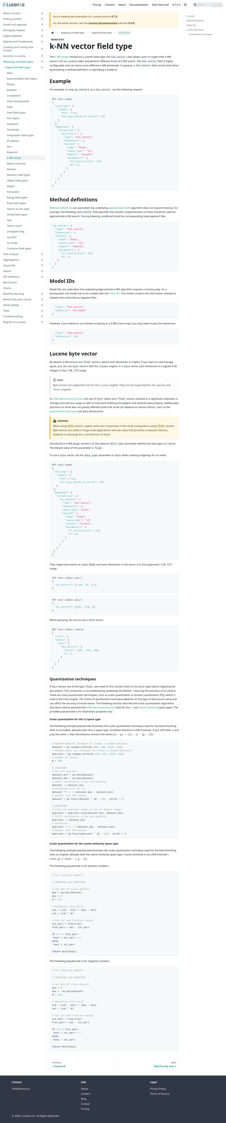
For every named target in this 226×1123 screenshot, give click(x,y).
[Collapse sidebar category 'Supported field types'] (42, 67)
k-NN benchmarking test (100, 707)
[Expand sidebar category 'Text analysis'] (42, 254)
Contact (85, 1104)
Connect (110, 4)
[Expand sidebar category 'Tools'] (42, 310)
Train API (114, 293)
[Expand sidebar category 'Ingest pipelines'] (42, 35)
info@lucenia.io (21, 1088)
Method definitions (61, 208)
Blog (83, 1099)
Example (190, 16)
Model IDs (191, 25)
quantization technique (63, 411)
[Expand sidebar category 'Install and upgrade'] (42, 24)
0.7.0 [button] (175, 4)
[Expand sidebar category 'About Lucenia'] (42, 13)
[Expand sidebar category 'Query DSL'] (42, 265)
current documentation (103, 23)
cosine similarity (148, 707)
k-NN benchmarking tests (68, 398)
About (122, 4)
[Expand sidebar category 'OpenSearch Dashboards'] (42, 41)
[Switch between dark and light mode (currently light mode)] (185, 4)
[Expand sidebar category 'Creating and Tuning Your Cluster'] (42, 49)
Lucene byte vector (195, 29)
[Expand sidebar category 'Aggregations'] (42, 259)
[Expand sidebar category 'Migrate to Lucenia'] (42, 322)
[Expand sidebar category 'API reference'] (42, 276)
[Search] (207, 4)
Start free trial (160, 4)
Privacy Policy (158, 1088)
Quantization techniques (200, 34)
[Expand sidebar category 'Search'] (42, 271)
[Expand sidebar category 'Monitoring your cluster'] (42, 299)
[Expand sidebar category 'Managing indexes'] (42, 30)
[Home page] (53, 32)
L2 (131, 707)
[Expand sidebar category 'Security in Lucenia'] (42, 55)
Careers (85, 1093)
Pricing (97, 4)
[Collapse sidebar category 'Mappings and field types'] (42, 61)
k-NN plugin (62, 56)
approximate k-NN (119, 208)
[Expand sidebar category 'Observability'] (42, 305)
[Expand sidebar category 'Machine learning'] (42, 293)
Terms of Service (159, 1093)
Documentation (138, 4)
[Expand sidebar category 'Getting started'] (42, 18)
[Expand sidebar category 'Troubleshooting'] (42, 316)
